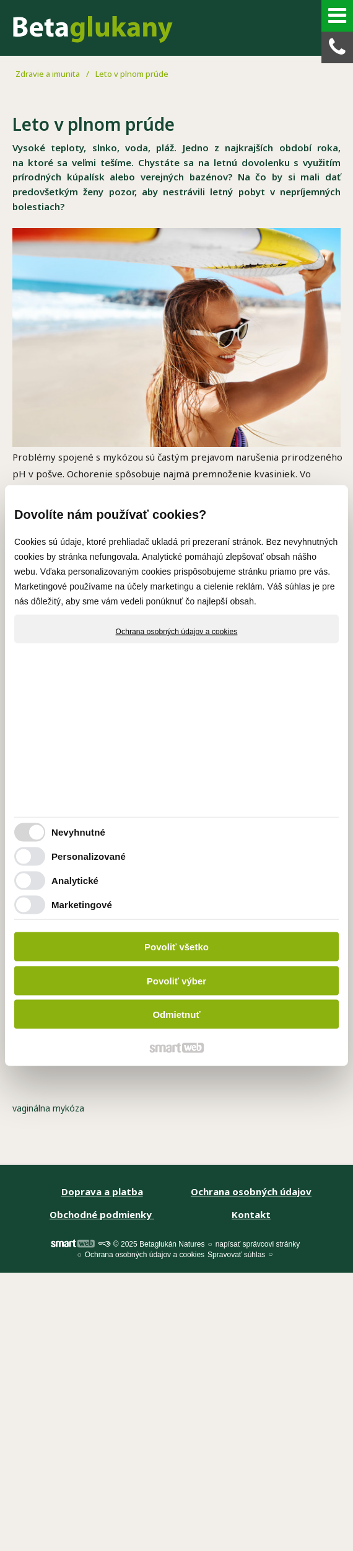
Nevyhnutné (78, 831)
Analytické (74, 880)
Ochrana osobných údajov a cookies (177, 631)
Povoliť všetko (176, 947)
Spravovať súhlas (236, 1254)
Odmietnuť (176, 1014)
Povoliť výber (176, 980)
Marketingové (81, 904)
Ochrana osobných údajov (251, 1191)
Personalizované (88, 856)
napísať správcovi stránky (258, 1244)
